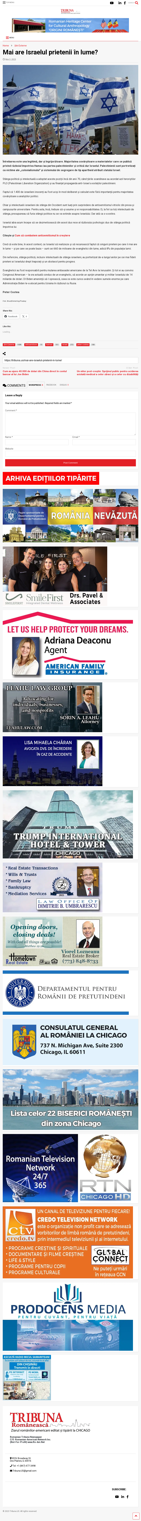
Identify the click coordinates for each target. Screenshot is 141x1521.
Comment (11, 410)
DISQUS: (64, 385)
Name (9, 441)
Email (76, 441)
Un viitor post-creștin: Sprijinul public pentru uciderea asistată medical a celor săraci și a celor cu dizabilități (107, 373)
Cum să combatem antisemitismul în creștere (42, 235)
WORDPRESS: (36, 385)
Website (9, 452)
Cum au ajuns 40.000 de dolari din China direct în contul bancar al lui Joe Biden (35, 373)
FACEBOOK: (51, 385)
